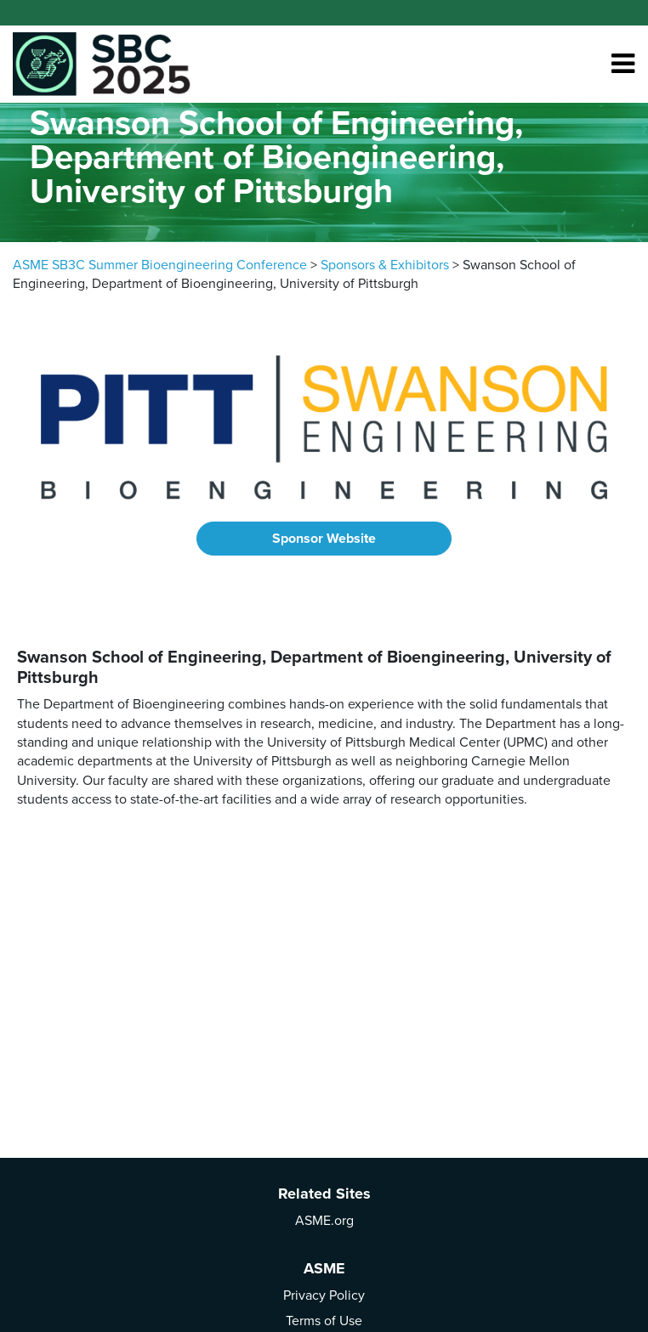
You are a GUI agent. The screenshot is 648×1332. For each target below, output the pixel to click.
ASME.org (324, 1220)
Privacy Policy (324, 1295)
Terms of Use (324, 1320)
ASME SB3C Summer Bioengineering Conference (160, 265)
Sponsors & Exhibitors (385, 265)
